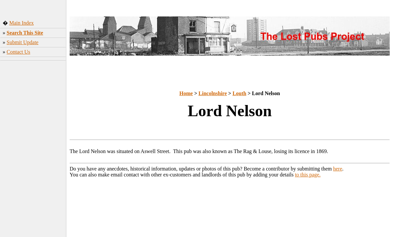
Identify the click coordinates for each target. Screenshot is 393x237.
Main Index (21, 23)
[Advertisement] (33, 106)
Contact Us (18, 52)
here (338, 168)
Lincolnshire (213, 93)
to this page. (308, 174)
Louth (239, 93)
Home (186, 93)
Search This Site (25, 33)
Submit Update (22, 42)
